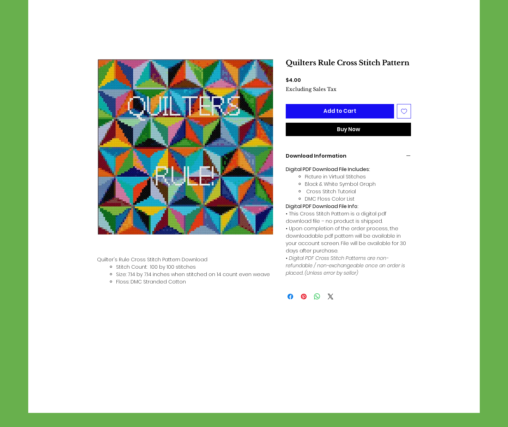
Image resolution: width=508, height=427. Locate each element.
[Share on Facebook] (290, 296)
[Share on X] (330, 296)
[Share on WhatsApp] (317, 296)
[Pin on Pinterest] (304, 296)
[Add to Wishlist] (404, 111)
